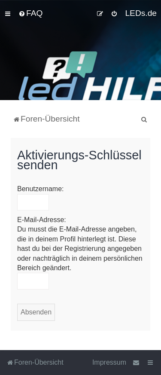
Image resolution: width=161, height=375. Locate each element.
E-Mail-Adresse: (41, 219)
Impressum (109, 362)
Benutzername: (40, 188)
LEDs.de (141, 13)
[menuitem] (30, 13)
